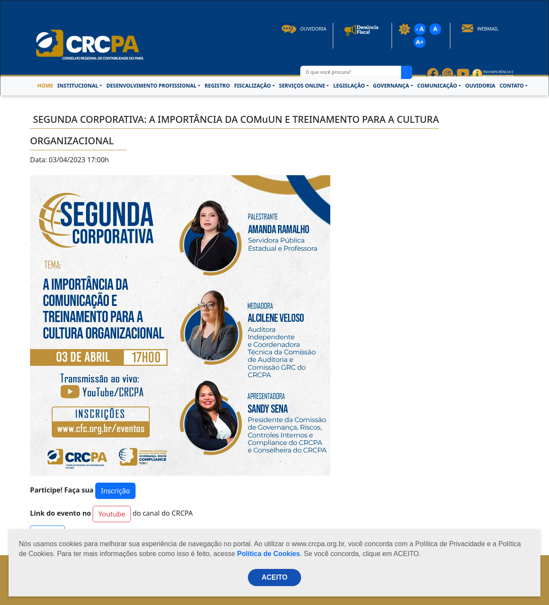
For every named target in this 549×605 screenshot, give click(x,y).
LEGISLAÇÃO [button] (349, 85)
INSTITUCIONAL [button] (77, 85)
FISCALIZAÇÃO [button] (252, 85)
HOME (45, 85)
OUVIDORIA (480, 85)
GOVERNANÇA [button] (391, 85)
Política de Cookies (268, 553)
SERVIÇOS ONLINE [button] (302, 85)
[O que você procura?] (350, 72)
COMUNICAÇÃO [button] (437, 85)
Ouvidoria (303, 28)
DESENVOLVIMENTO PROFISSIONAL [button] (151, 85)
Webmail (480, 28)
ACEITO (274, 577)
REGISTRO (217, 85)
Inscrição (115, 491)
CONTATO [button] (512, 85)
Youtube (111, 514)
